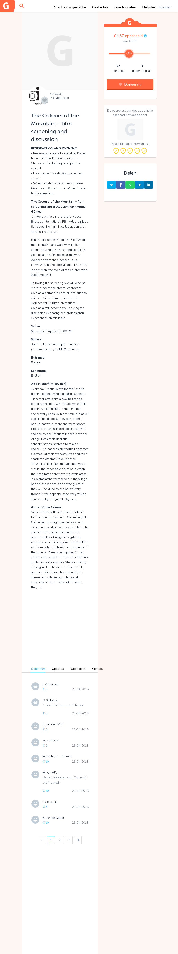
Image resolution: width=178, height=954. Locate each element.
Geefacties (100, 7)
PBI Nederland (59, 98)
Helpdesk (149, 7)
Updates (58, 669)
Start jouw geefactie (70, 7)
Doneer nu (130, 84)
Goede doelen (125, 7)
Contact (97, 669)
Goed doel (78, 669)
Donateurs (38, 669)
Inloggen (164, 7)
